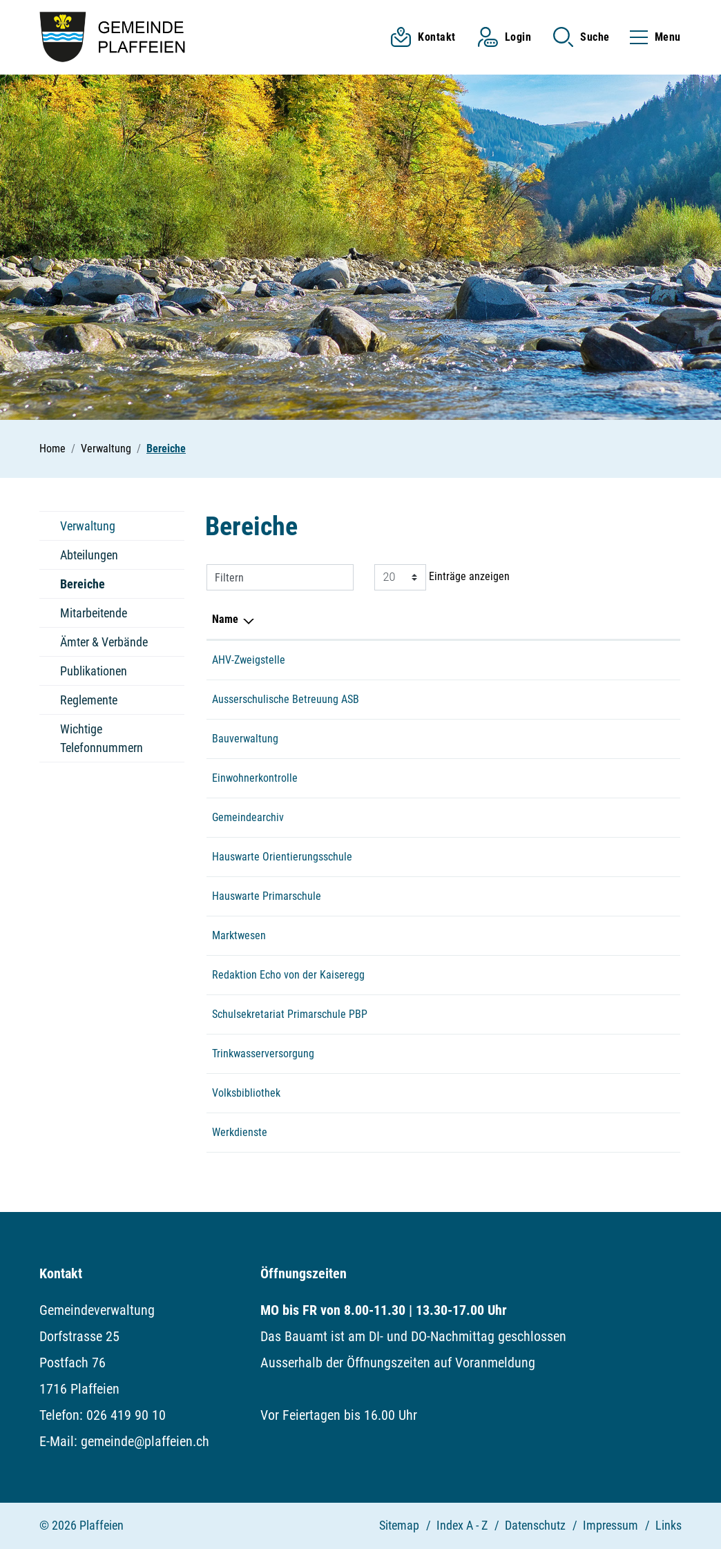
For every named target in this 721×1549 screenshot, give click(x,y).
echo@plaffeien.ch (538, 974)
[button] (581, 37)
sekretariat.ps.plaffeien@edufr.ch (571, 1014)
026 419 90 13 (440, 738)
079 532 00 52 (440, 699)
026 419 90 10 (440, 659)
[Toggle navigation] (651, 37)
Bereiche (89, 588)
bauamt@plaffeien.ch (544, 738)
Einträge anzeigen (442, 577)
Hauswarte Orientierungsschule (282, 856)
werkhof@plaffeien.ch (545, 1132)
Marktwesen (239, 935)
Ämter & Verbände (104, 642)
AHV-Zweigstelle (248, 659)
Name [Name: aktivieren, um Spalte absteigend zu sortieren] (225, 619)
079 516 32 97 (440, 935)
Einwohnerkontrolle (255, 778)
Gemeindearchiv (248, 817)
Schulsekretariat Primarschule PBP (289, 1014)
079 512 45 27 (440, 1053)
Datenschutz (535, 1525)
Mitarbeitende (93, 613)
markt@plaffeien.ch (540, 935)
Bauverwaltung (245, 738)
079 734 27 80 (440, 896)
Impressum (610, 1525)
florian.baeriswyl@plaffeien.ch (564, 1053)
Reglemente (88, 700)
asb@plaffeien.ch (535, 699)
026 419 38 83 (440, 1092)
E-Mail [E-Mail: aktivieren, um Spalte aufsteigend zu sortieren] (511, 619)
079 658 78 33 (440, 856)
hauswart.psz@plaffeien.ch (557, 896)
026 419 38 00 (440, 1014)
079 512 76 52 (440, 1132)
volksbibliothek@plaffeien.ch (561, 1092)
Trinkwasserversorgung (263, 1053)
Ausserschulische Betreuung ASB (285, 699)
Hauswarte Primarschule (266, 896)
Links (668, 1525)
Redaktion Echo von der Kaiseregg (288, 974)
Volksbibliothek (246, 1092)
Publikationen (93, 671)
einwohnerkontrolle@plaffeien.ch (570, 659)
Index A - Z (462, 1525)
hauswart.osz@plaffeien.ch (557, 856)
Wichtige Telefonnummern (101, 738)
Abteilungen (89, 555)
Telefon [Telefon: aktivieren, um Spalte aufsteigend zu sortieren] (426, 619)
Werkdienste (239, 1132)
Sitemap (399, 1525)
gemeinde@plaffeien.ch (549, 817)
